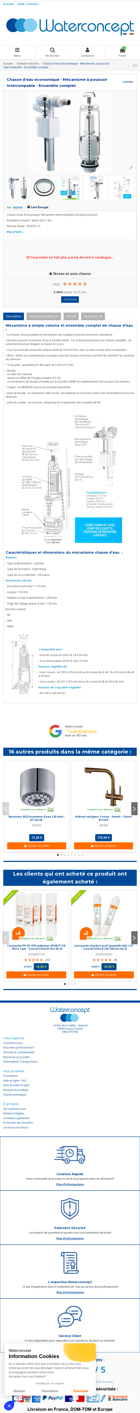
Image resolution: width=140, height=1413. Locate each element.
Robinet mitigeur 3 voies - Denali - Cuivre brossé (103, 818)
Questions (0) (93, 316)
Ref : (9, 207)
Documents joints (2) (44, 316)
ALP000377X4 (36, 954)
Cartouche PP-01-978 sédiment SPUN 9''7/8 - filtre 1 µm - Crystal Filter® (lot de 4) (36, 947)
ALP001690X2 (104, 954)
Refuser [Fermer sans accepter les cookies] (19, 1391)
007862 (103, 825)
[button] (9, 1405)
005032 (36, 825)
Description (14, 316)
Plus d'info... (15, 232)
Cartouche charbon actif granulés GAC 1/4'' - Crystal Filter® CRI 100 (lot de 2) (104, 947)
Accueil (8, 4)
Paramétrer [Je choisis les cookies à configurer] (50, 1391)
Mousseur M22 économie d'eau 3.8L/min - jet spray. (36, 818)
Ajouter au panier (36, 846)
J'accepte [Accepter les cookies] (80, 1391)
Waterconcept (74, 726)
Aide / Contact (28, 4)
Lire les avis (70, 299)
